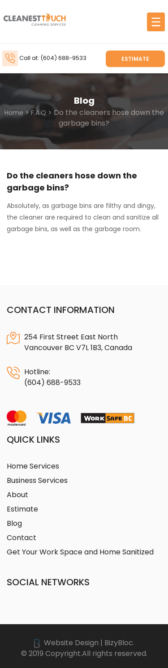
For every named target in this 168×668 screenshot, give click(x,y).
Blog (14, 523)
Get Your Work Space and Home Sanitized (80, 552)
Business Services (37, 480)
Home (13, 112)
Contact (21, 538)
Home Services (33, 466)
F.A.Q (38, 112)
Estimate (135, 59)
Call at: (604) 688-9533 (52, 58)
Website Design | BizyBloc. (84, 643)
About (17, 495)
